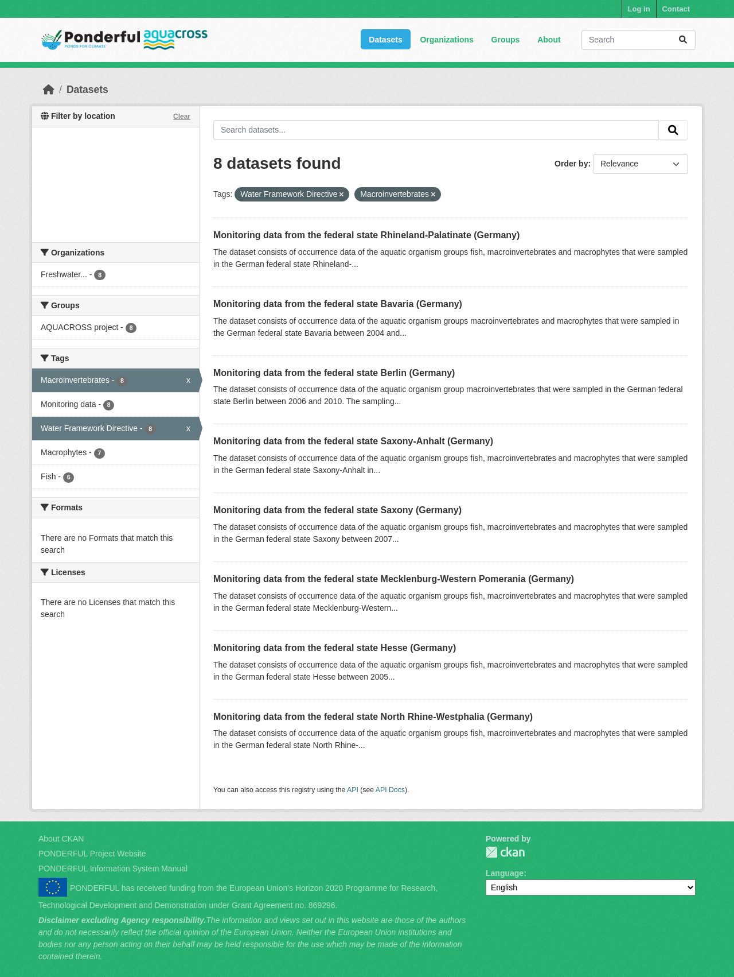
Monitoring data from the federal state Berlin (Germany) (334, 373)
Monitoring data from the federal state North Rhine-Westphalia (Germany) (373, 717)
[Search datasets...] (638, 40)
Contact (676, 9)
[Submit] (682, 40)
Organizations (446, 39)
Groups (505, 39)
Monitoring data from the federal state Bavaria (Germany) (337, 304)
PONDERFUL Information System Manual (113, 868)
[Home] (48, 89)
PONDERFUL (505, 852)
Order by (571, 163)
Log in (639, 9)
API (352, 790)
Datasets (385, 39)
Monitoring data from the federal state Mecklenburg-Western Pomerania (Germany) (393, 579)
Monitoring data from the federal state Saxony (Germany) (337, 510)
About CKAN (61, 838)
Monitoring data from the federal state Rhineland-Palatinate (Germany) (366, 235)
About (548, 39)
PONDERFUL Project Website (92, 853)
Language (505, 873)
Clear (181, 117)
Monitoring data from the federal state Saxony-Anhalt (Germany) (353, 441)
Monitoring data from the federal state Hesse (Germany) (334, 648)
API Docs (390, 790)
